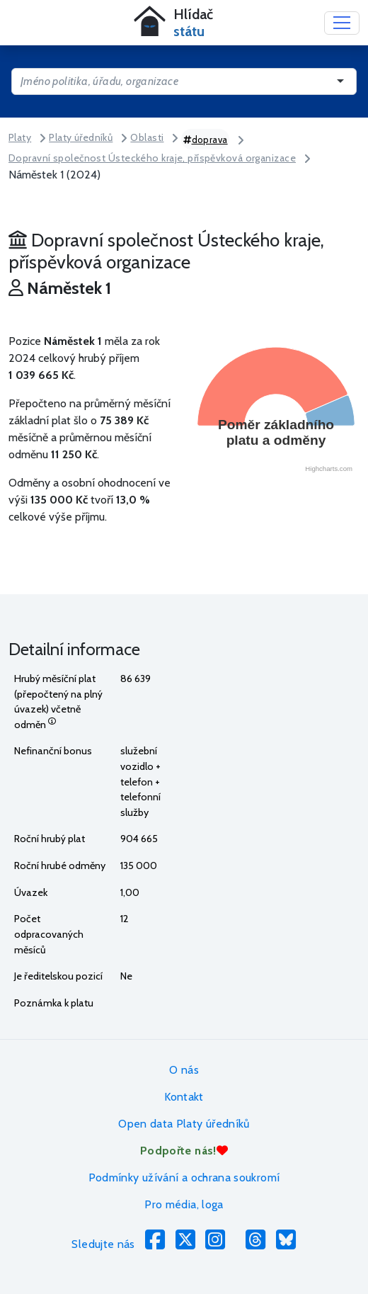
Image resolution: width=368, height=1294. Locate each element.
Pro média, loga (183, 1204)
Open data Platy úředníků (184, 1123)
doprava (205, 139)
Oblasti (146, 137)
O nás (184, 1070)
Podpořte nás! (184, 1150)
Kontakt (184, 1096)
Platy (19, 137)
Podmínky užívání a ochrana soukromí (184, 1177)
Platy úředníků (81, 137)
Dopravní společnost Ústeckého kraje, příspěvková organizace (152, 158)
